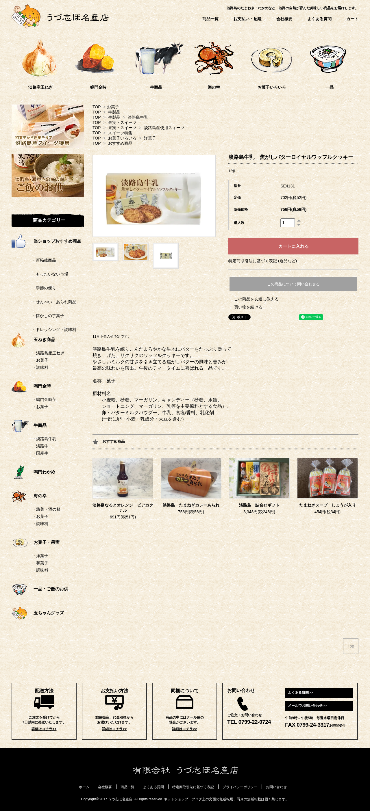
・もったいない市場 (40, 274)
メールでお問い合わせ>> (307, 706)
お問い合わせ (276, 787)
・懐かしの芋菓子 (38, 315)
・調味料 (40, 367)
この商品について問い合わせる (293, 284)
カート (352, 18)
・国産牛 (40, 453)
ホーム (84, 787)
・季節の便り (34, 288)
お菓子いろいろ (122, 138)
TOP (96, 107)
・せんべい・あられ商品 (44, 302)
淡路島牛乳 (138, 117)
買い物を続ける (248, 307)
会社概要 (284, 18)
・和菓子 (40, 563)
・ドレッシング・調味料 (44, 329)
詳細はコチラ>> (44, 729)
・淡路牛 (40, 446)
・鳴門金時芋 (44, 399)
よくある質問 (319, 18)
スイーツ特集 (120, 133)
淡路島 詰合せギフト (259, 505)
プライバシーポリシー (240, 787)
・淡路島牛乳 (44, 438)
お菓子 (113, 107)
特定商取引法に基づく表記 (193, 787)
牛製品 (114, 112)
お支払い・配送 (247, 18)
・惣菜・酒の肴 (46, 509)
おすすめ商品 (120, 143)
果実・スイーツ (122, 122)
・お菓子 (40, 360)
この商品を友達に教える (256, 299)
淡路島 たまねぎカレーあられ (191, 505)
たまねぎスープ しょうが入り (327, 505)
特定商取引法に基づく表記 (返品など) (262, 260)
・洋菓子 (40, 555)
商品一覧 (210, 18)
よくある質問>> (300, 693)
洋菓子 (150, 138)
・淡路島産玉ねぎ (48, 353)
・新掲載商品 (34, 260)
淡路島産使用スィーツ (164, 127)
